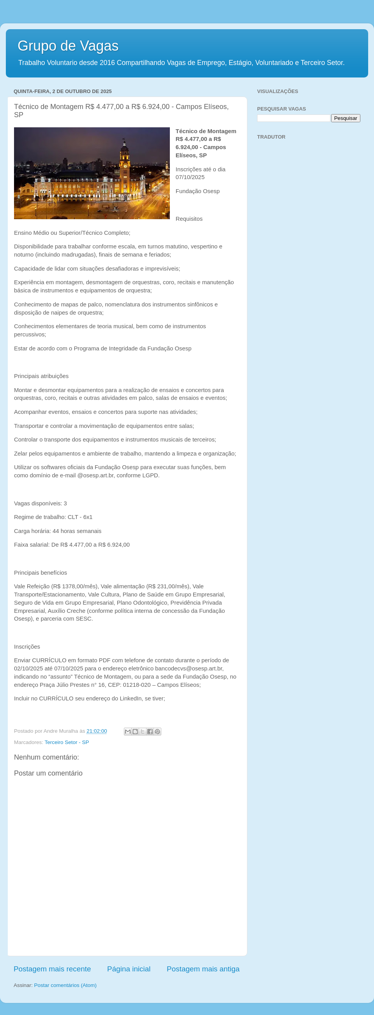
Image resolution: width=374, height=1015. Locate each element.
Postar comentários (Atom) (65, 985)
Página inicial (128, 969)
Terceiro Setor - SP (67, 742)
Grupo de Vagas (68, 46)
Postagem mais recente (52, 969)
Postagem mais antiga (203, 969)
